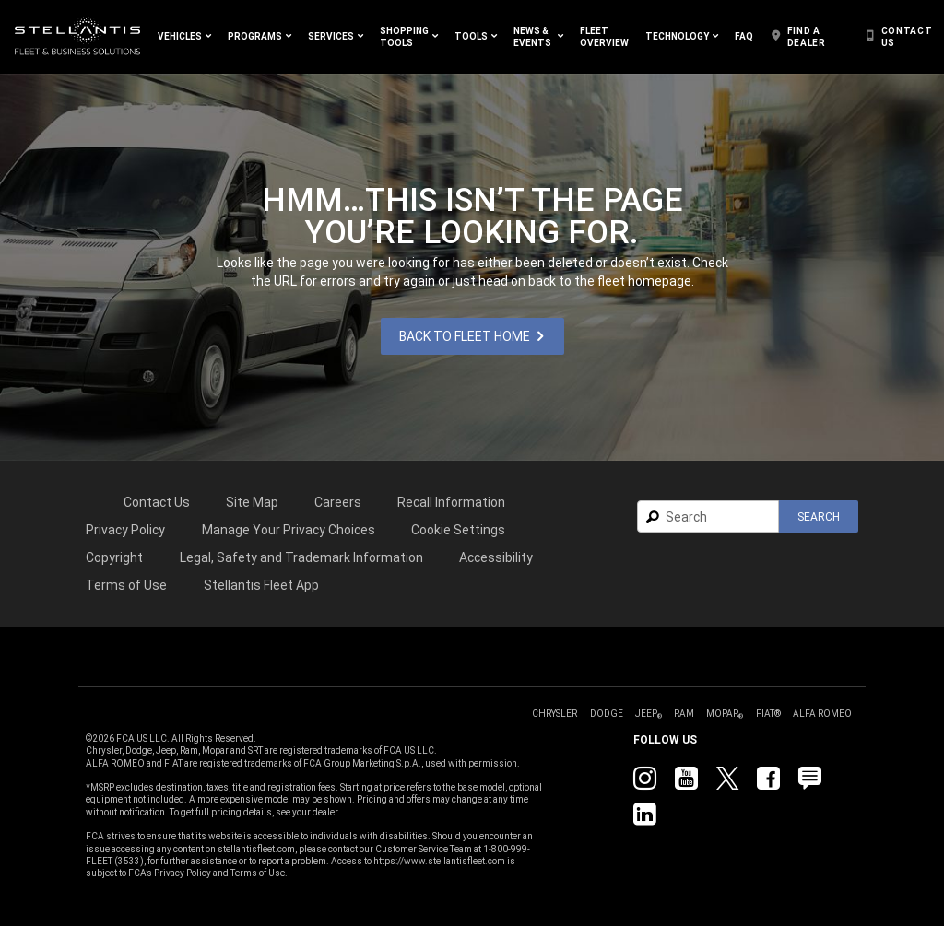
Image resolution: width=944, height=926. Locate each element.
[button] (184, 37)
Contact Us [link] (157, 502)
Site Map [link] (252, 502)
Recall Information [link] (451, 502)
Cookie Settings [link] (458, 529)
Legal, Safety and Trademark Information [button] (301, 557)
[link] (78, 37)
